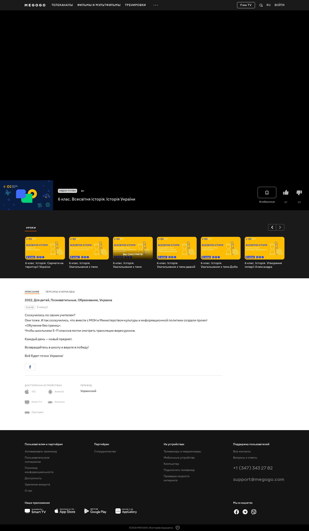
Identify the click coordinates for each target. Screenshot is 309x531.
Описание (32, 291)
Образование (88, 300)
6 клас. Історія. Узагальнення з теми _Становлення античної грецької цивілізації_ (85, 265)
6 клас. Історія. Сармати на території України (44, 265)
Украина (105, 300)
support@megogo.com (258, 479)
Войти (279, 5)
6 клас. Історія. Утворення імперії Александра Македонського (263, 265)
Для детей (41, 300)
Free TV (246, 5)
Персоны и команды (60, 291)
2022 (28, 300)
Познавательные (63, 300)
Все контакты (242, 451)
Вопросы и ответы (245, 458)
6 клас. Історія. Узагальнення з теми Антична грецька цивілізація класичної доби (133, 265)
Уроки (31, 227)
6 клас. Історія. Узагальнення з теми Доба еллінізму (219, 265)
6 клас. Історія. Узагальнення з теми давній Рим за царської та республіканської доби (176, 265)
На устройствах (174, 444)
